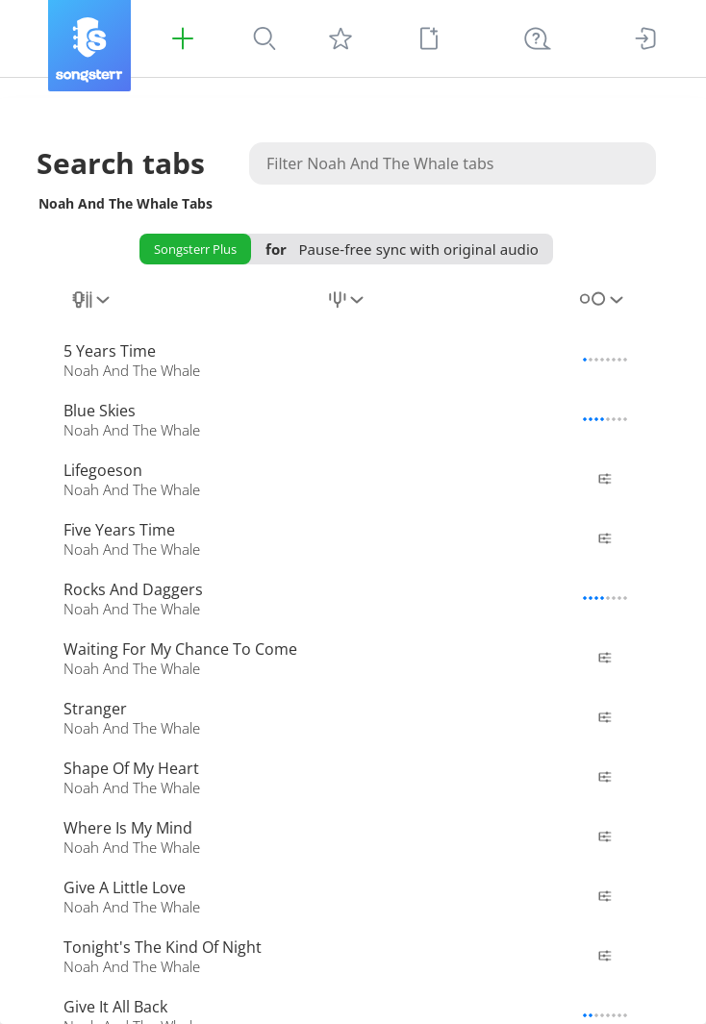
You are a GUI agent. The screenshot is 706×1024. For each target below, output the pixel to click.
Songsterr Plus (195, 249)
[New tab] (429, 38)
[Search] (264, 38)
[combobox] (92, 310)
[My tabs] (340, 38)
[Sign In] (645, 38)
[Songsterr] (89, 45)
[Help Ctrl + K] (537, 38)
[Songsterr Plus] (183, 38)
